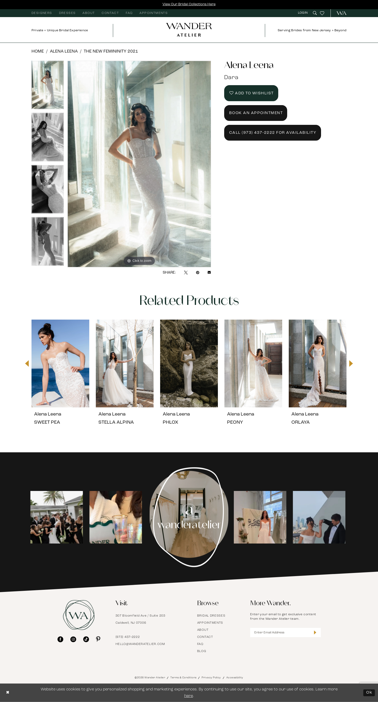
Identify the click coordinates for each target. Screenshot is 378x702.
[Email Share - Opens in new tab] (209, 273)
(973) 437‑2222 (128, 637)
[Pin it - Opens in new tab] (198, 272)
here (188, 696)
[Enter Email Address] (285, 632)
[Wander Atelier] (339, 13)
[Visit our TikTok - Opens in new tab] (86, 639)
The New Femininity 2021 (111, 51)
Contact (205, 637)
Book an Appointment (256, 113)
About (203, 630)
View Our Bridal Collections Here (189, 4)
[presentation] (60, 363)
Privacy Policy (211, 677)
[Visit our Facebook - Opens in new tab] (60, 639)
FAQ (200, 644)
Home (38, 51)
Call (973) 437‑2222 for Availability (273, 133)
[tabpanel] (48, 87)
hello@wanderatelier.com (140, 644)
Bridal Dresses (211, 615)
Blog (201, 651)
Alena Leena (64, 51)
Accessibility (234, 677)
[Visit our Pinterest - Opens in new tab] (98, 639)
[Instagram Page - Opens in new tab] (189, 517)
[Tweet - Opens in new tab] (186, 272)
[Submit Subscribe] (315, 632)
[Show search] (314, 13)
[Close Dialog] (8, 692)
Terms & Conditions (183, 677)
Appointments (210, 622)
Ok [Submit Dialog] (369, 693)
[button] (303, 13)
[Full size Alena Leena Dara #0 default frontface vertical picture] (139, 164)
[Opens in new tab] (58, 517)
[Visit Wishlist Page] (322, 13)
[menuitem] (42, 13)
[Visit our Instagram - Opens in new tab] (73, 639)
